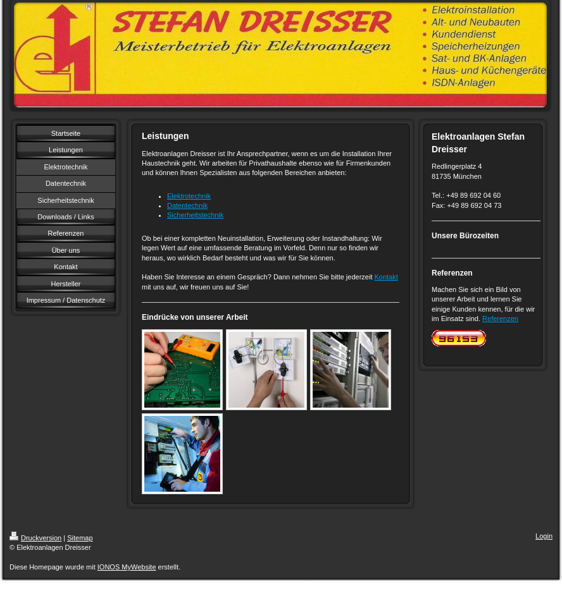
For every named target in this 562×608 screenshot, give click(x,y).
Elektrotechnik (189, 196)
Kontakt (386, 277)
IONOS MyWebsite (126, 567)
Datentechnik (187, 205)
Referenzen (500, 318)
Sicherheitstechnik (195, 215)
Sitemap (79, 538)
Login (544, 536)
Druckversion (35, 538)
